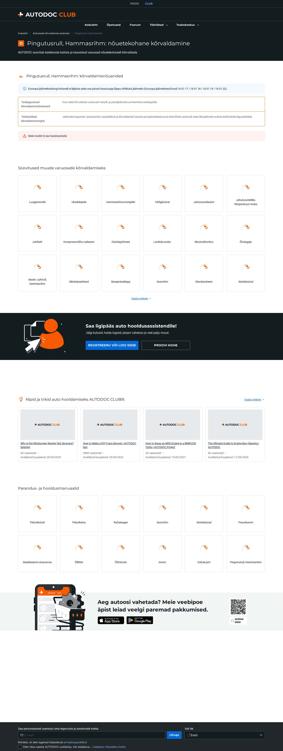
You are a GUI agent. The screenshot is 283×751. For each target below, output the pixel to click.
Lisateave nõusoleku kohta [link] (109, 746)
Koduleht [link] (23, 33)
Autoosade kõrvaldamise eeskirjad (51, 33)
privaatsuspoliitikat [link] (75, 742)
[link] (91, 25)
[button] (158, 25)
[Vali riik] (225, 735)
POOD (134, 3)
